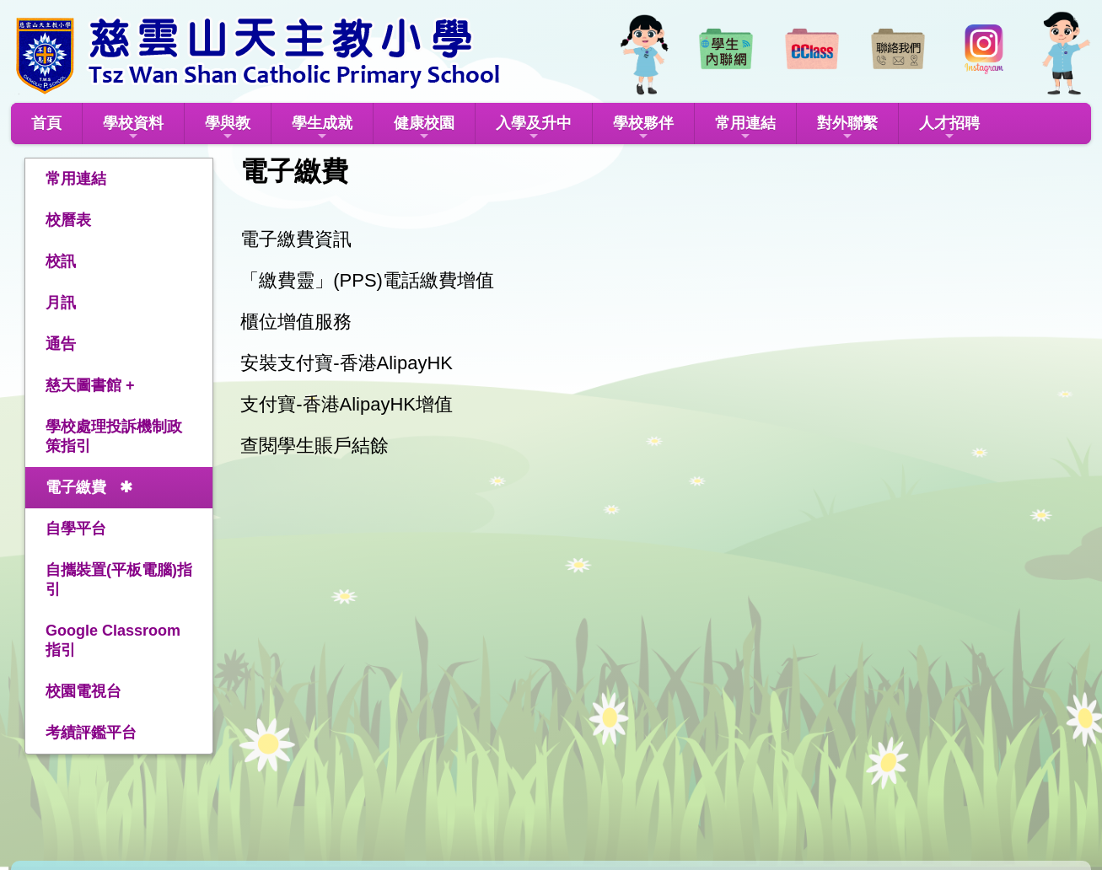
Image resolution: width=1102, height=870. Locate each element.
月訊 (61, 302)
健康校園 (424, 128)
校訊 (61, 261)
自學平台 (76, 528)
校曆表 (68, 220)
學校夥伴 (643, 128)
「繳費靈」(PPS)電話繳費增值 (367, 280)
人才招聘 (949, 128)
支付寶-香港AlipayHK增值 (346, 404)
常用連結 (745, 128)
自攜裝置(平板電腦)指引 (119, 579)
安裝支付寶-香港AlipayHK (346, 362)
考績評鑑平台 (91, 732)
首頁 (46, 123)
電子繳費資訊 (296, 239)
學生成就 (322, 128)
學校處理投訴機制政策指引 (114, 436)
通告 (61, 344)
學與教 (227, 128)
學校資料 (133, 128)
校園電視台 (83, 691)
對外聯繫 (847, 128)
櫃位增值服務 (296, 321)
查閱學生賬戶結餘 (314, 445)
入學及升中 (534, 128)
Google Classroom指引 (113, 640)
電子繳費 (76, 487)
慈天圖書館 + (90, 385)
